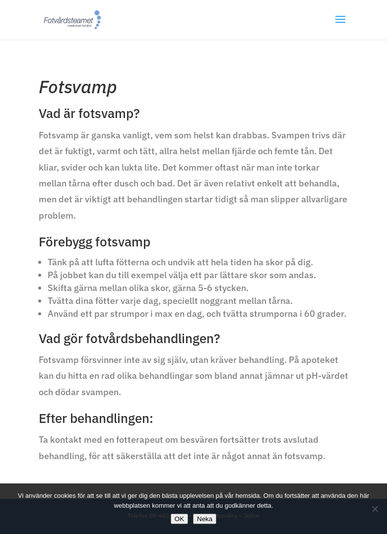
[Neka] (375, 509)
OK (179, 519)
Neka (204, 519)
